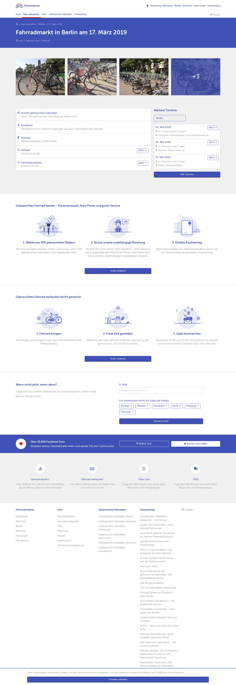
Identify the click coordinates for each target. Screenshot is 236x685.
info (143, 150)
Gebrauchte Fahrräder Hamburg (112, 528)
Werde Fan (143, 443)
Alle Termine (187, 174)
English (215, 14)
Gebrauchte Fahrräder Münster (117, 542)
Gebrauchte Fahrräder (60, 14)
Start (18, 14)
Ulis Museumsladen (152, 583)
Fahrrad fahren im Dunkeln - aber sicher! (157, 594)
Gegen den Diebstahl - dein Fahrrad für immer (157, 526)
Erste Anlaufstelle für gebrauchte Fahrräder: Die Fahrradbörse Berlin (156, 575)
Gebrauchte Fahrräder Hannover (112, 536)
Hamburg (156, 5)
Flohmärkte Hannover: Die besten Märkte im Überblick (157, 664)
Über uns (62, 530)
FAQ (59, 526)
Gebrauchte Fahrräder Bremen (117, 521)
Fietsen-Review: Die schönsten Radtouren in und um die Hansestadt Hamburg (159, 654)
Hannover (200, 5)
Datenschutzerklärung (70, 545)
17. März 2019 (55, 24)
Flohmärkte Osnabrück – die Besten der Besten (157, 602)
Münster (168, 5)
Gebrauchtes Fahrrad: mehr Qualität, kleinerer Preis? (157, 636)
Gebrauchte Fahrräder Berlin (116, 516)
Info (44, 14)
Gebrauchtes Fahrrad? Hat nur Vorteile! (158, 619)
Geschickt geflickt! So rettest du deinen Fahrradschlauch (157, 535)
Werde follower (195, 443)
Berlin (177, 5)
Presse (61, 535)
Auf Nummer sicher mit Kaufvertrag (154, 543)
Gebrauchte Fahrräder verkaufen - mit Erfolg (153, 518)
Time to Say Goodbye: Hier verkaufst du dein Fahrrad (156, 551)
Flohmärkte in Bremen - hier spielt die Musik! (157, 611)
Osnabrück (213, 5)
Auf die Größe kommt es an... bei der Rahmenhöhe (157, 560)
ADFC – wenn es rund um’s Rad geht (159, 627)
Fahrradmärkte (31, 14)
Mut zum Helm (149, 566)
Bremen (187, 5)
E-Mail (123, 384)
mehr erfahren (118, 271)
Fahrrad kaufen (66, 516)
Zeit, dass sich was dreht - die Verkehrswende (158, 644)
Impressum (64, 540)
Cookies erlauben (118, 679)
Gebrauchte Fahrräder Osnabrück (112, 549)
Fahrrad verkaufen (68, 521)
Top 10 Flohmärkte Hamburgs (158, 587)
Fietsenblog (80, 14)
